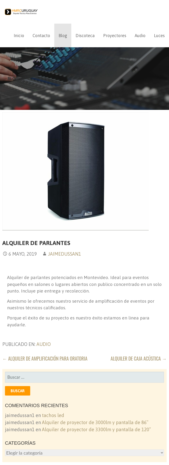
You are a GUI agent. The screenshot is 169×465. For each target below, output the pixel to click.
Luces (159, 35)
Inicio (19, 35)
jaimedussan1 (64, 254)
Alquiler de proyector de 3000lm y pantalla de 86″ (95, 422)
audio (44, 344)
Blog (63, 35)
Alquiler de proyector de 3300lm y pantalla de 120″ (96, 429)
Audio (140, 35)
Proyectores (114, 35)
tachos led (53, 415)
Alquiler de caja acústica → (139, 358)
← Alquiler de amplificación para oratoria (44, 358)
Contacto (41, 35)
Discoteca (85, 35)
